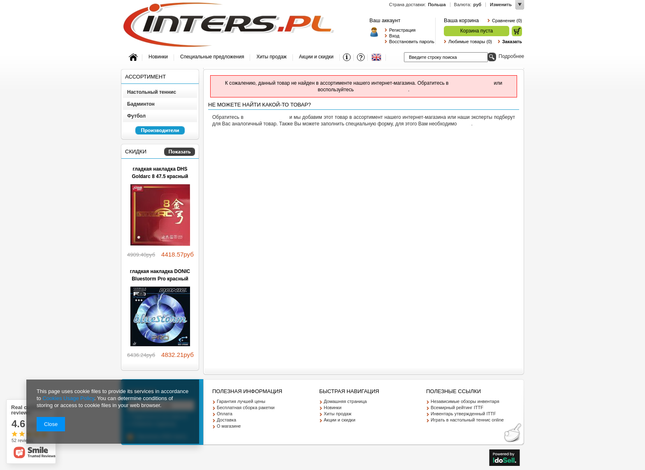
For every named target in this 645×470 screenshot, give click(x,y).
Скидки (135, 151)
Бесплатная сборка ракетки (246, 407)
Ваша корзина (461, 20)
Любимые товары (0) (470, 41)
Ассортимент (145, 77)
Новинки (332, 407)
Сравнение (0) (507, 20)
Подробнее (511, 56)
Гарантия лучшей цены (241, 401)
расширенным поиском (381, 90)
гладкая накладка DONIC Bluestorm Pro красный (160, 275)
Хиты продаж (337, 413)
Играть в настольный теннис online (467, 419)
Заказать (512, 41)
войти (464, 124)
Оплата (224, 413)
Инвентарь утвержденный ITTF (463, 413)
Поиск (491, 57)
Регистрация (402, 30)
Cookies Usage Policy (68, 398)
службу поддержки (471, 83)
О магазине (229, 426)
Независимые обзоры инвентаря (465, 401)
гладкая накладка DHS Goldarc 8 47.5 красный (160, 172)
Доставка (226, 419)
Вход (394, 35)
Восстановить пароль (410, 41)
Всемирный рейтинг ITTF (457, 407)
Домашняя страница (345, 401)
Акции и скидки (339, 419)
